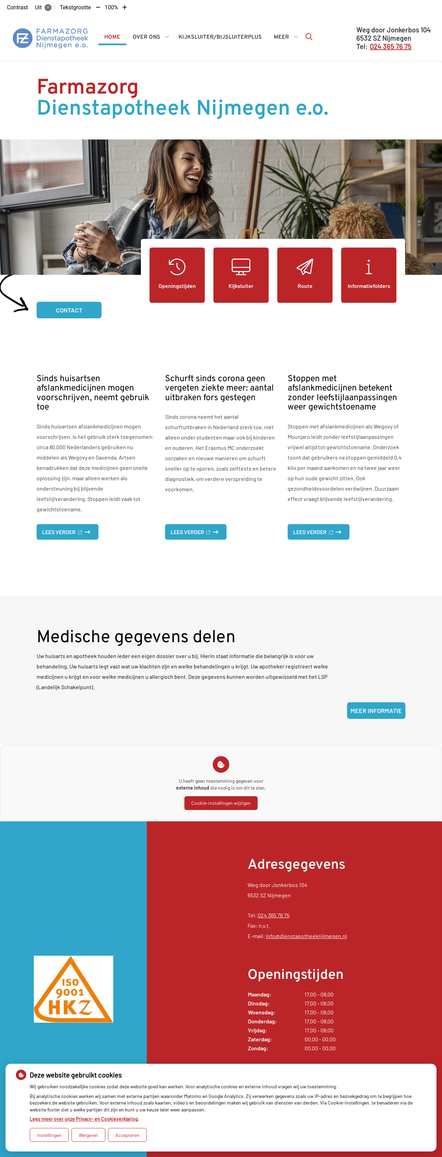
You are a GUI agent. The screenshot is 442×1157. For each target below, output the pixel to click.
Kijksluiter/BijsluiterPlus (220, 37)
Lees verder (70, 534)
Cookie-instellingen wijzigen (221, 803)
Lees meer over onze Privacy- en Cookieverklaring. (84, 1119)
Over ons (146, 37)
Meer (281, 37)
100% (111, 7)
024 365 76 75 (273, 915)
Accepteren (127, 1135)
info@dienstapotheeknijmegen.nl (306, 936)
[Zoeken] (309, 36)
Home (112, 37)
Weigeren (88, 1135)
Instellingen (49, 1135)
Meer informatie (376, 710)
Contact (69, 310)
